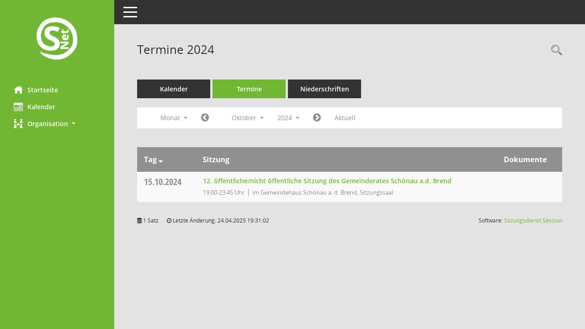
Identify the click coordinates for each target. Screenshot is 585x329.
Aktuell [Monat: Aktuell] (345, 117)
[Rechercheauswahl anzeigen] (554, 50)
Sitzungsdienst (533, 220)
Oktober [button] (248, 117)
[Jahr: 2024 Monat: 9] (205, 118)
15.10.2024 (162, 181)
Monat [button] (173, 117)
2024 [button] (288, 117)
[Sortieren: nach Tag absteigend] (161, 159)
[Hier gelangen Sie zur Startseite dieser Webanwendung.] (57, 39)
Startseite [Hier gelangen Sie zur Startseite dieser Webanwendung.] (36, 89)
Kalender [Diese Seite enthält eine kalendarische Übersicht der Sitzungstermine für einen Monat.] (34, 106)
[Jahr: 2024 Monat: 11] (317, 118)
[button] (57, 123)
